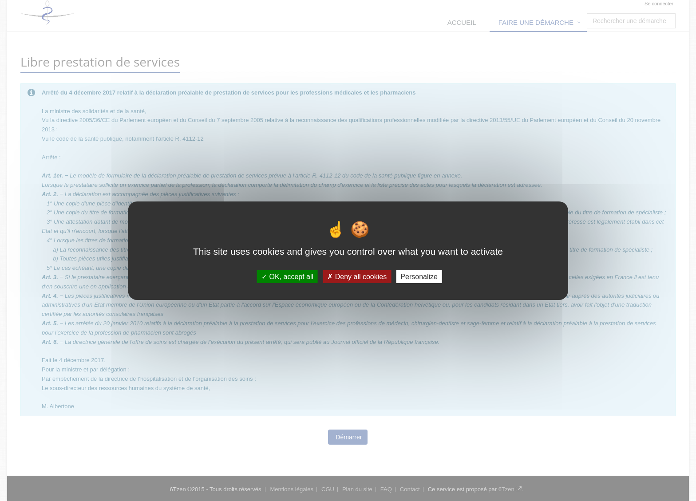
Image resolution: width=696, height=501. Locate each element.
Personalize (419, 276)
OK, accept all (287, 276)
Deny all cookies (357, 276)
